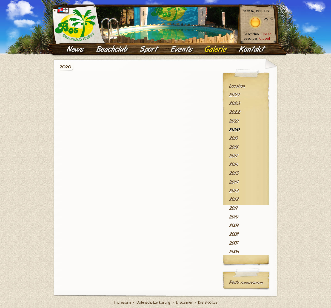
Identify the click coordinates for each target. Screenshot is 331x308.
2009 (234, 226)
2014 (233, 182)
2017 (233, 156)
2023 (234, 103)
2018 (233, 147)
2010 (233, 217)
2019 (233, 138)
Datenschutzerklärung (153, 302)
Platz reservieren (246, 283)
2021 (234, 121)
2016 (233, 165)
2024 (234, 95)
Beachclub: (257, 34)
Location (237, 86)
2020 (234, 130)
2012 (234, 199)
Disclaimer (184, 302)
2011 (233, 208)
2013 (234, 191)
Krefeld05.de (207, 302)
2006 (234, 252)
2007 (233, 243)
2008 (234, 234)
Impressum (122, 302)
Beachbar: (256, 38)
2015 (234, 173)
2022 (234, 112)
